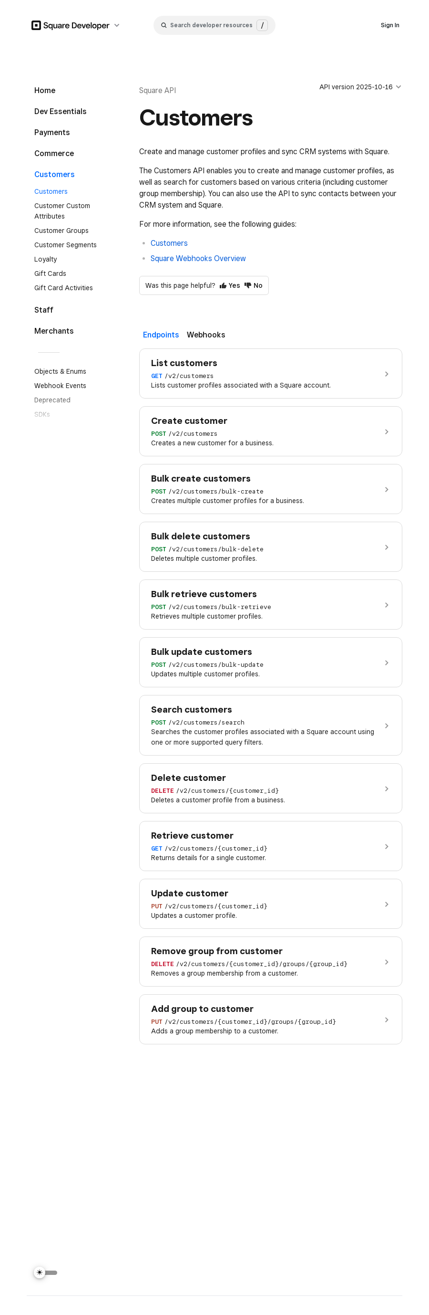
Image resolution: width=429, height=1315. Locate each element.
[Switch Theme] (46, 1272)
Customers (169, 243)
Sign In (390, 25)
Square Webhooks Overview (198, 258)
